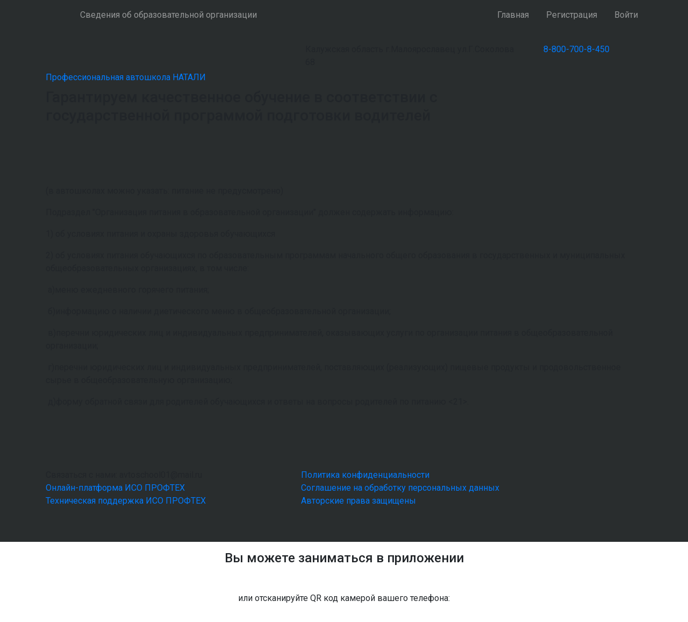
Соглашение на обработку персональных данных (400, 488)
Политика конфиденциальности (365, 475)
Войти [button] (626, 15)
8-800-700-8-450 (576, 49)
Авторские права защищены (358, 501)
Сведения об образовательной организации (168, 15)
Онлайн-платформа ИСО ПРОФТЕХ (115, 488)
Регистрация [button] (571, 15)
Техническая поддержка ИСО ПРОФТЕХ (126, 501)
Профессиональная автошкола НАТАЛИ (126, 77)
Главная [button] (513, 15)
